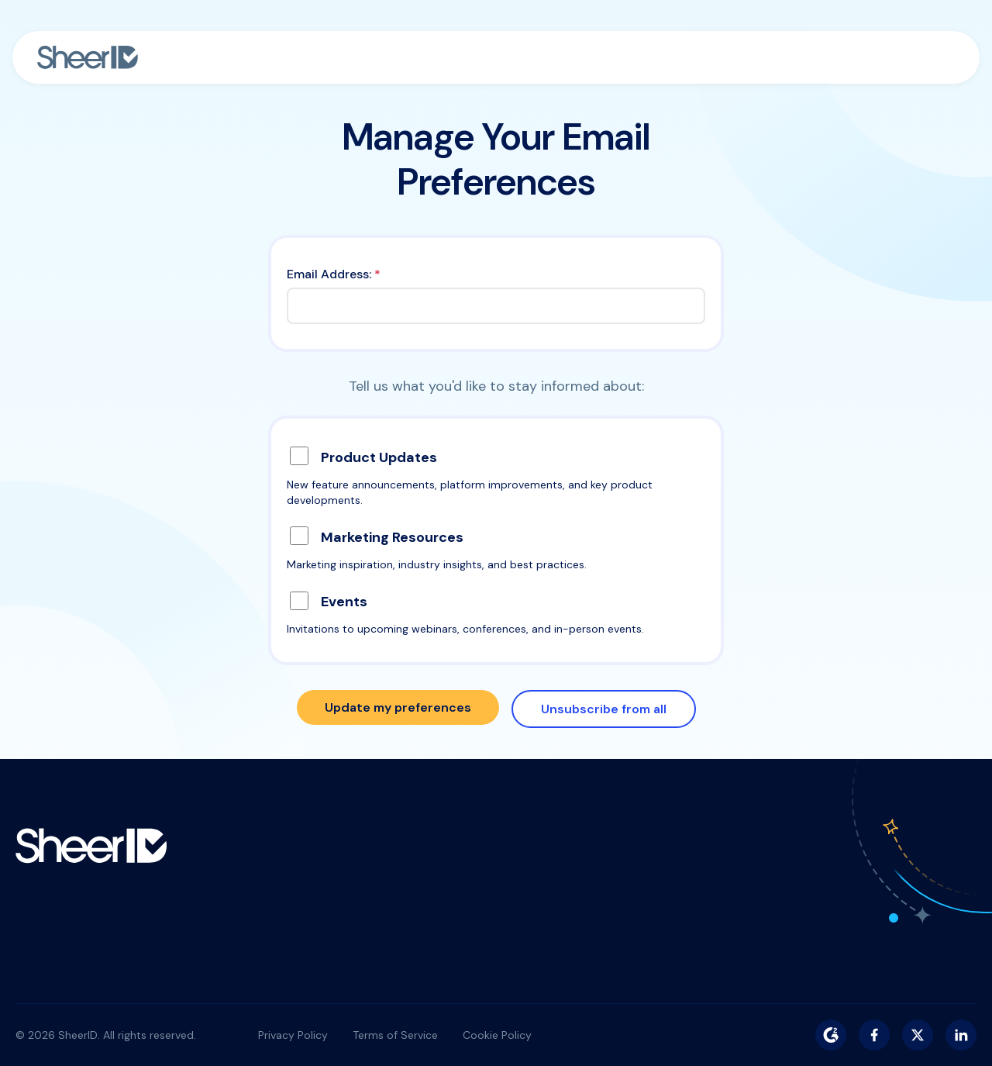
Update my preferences (398, 707)
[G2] (830, 1034)
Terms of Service (395, 1035)
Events (344, 601)
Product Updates (379, 457)
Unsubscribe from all (603, 709)
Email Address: (334, 273)
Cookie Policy (497, 1035)
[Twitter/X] (917, 1034)
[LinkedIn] (961, 1034)
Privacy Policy (293, 1035)
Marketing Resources (392, 537)
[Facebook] (874, 1034)
